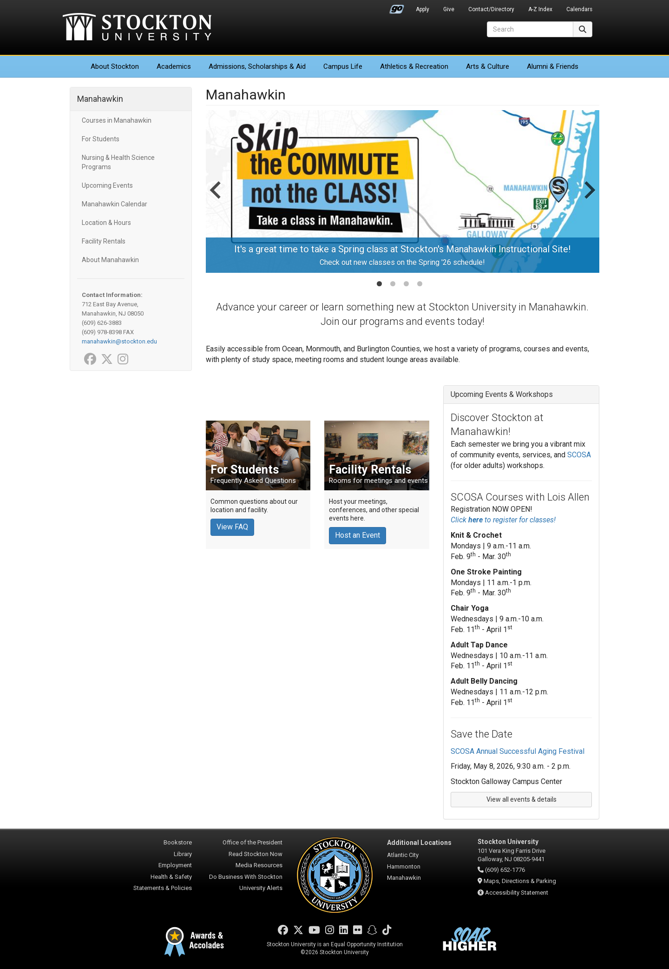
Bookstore (178, 842)
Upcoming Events (107, 185)
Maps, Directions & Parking (520, 880)
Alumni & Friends (552, 66)
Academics (174, 66)
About (115, 66)
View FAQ (232, 526)
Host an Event (357, 535)
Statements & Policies (162, 887)
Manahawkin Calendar (114, 204)
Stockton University (137, 28)
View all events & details (521, 799)
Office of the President (252, 842)
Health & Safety (171, 876)
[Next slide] (588, 199)
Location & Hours (106, 222)
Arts (487, 66)
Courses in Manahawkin (116, 120)
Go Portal (396, 7)
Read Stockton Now (255, 853)
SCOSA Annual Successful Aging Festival (517, 751)
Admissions (257, 66)
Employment (175, 865)
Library (183, 853)
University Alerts (260, 887)
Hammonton (403, 866)
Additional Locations (419, 842)
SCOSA (579, 454)
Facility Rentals (103, 241)
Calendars (579, 9)
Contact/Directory (491, 9)
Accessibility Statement (516, 892)
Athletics (414, 66)
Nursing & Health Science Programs (118, 162)
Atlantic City (403, 854)
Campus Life (342, 66)
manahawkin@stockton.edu (119, 341)
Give (448, 9)
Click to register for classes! (503, 519)
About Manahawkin (110, 260)
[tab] (379, 283)
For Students (100, 139)
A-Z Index (540, 9)
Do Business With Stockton (245, 876)
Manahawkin (100, 99)
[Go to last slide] (216, 199)
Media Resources (259, 865)
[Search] (530, 29)
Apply (422, 9)
